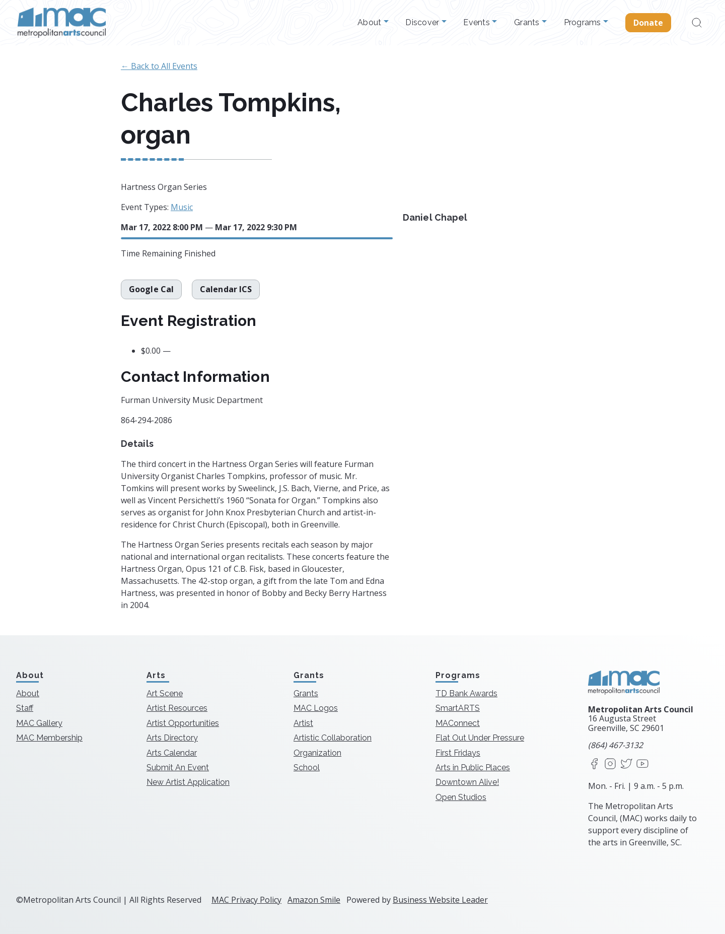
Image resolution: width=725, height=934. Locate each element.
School (307, 767)
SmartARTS (458, 708)
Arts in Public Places (473, 767)
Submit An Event (178, 767)
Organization (317, 753)
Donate (648, 22)
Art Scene (165, 693)
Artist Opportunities (183, 723)
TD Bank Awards (466, 693)
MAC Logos (316, 708)
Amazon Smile (313, 899)
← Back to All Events (159, 66)
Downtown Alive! (467, 782)
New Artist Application (188, 782)
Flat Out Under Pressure (480, 738)
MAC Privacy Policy (246, 899)
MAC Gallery (39, 723)
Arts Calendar (172, 753)
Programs (583, 22)
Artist (303, 723)
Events (477, 22)
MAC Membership (49, 738)
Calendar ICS (226, 289)
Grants (528, 22)
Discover (423, 22)
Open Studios (461, 797)
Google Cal (151, 289)
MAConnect (458, 723)
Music (182, 207)
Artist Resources (177, 708)
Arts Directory (172, 738)
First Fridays (458, 753)
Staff (24, 708)
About (370, 22)
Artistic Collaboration (333, 738)
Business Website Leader (440, 899)
